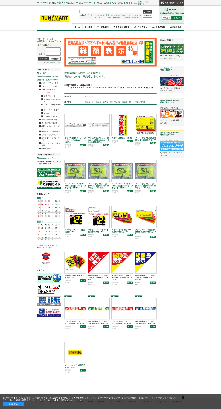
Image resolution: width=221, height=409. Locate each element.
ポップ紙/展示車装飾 (49, 120)
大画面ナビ (116, 17)
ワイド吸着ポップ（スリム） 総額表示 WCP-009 (145, 322)
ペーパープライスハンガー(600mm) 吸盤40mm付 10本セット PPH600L (98, 186)
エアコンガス (115, 15)
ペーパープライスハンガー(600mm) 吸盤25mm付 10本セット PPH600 (75, 186)
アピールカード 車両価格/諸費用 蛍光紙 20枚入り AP (145, 232)
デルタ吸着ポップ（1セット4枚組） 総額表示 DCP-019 (98, 277)
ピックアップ (90, 96)
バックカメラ (99, 15)
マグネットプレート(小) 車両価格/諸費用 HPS (98, 231)
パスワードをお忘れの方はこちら (50, 62)
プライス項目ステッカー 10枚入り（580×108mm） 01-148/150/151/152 (98, 140)
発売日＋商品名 (139, 102)
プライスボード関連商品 (52, 106)
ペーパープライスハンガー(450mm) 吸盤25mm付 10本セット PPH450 (122, 186)
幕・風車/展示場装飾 (49, 123)
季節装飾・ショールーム (50, 131)
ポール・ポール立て (49, 89)
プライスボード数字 (51, 110)
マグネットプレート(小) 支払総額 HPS (75, 231)
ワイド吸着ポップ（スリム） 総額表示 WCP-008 (121, 322)
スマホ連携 (126, 17)
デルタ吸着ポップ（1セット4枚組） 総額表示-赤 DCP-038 (122, 277)
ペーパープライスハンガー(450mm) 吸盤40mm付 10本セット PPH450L (145, 186)
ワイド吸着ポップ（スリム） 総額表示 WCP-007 (98, 322)
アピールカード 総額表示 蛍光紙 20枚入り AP (121, 231)
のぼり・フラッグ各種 (49, 83)
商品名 (98, 102)
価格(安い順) (115, 102)
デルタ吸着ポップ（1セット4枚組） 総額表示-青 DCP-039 (145, 277)
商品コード (89, 102)
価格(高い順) (127, 102)
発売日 (106, 102)
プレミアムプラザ (104, 17)
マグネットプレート (51, 113)
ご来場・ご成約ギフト (49, 135)
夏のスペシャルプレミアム (49, 158)
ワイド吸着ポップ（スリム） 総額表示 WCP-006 (74, 322)
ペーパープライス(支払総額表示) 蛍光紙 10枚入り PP (145, 139)
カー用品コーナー (46, 73)
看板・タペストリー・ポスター (50, 127)
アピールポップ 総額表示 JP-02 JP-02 (75, 366)
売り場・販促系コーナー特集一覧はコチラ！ (169, 133)
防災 (107, 15)
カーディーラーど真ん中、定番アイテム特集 (50, 162)
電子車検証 (136, 17)
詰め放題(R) (45, 148)
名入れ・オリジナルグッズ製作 (50, 144)
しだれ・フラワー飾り (49, 86)
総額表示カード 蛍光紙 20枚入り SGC (74, 276)
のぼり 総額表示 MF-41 (122, 138)
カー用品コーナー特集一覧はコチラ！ (168, 69)
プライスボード (47, 93)
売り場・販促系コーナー (48, 80)
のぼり (124, 15)
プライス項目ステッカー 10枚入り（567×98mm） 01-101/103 (75, 140)
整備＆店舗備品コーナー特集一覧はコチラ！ (169, 101)
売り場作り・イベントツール (50, 139)
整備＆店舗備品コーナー (48, 76)
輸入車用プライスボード (52, 100)
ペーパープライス (50, 116)
